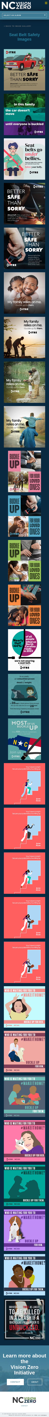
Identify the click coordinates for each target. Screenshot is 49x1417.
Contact (15, 1382)
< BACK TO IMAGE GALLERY (17, 26)
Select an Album (12, 15)
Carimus (44, 1415)
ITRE (35, 1415)
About (35, 1382)
